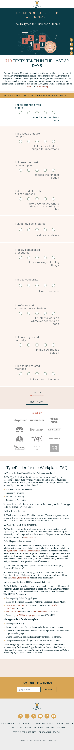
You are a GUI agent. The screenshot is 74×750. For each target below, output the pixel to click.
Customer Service (45, 723)
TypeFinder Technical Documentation (23, 550)
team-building (42, 86)
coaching (29, 86)
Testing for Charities (24, 732)
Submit (48, 690)
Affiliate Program (56, 728)
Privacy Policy (65, 723)
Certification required (15, 605)
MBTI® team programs (27, 615)
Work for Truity (34, 728)
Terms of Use (15, 728)
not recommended (42, 611)
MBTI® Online (13, 611)
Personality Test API (50, 732)
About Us (27, 723)
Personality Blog (10, 723)
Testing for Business (20, 577)
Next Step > (37, 402)
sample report (29, 537)
